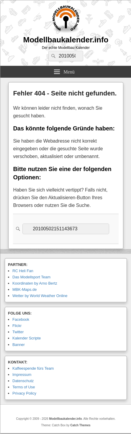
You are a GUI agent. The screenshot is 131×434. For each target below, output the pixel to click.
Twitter (18, 332)
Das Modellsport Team (31, 277)
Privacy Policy (24, 393)
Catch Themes (80, 425)
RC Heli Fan (22, 271)
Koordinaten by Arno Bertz (34, 283)
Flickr (17, 325)
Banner (18, 344)
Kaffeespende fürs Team (33, 368)
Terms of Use (23, 387)
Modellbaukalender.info (66, 39)
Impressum (21, 374)
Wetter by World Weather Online (39, 295)
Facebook (20, 319)
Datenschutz (23, 381)
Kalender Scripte (26, 338)
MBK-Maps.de (24, 289)
